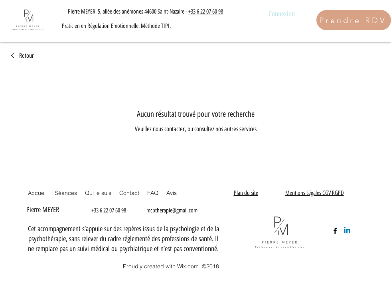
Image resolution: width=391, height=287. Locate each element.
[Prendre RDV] (353, 20)
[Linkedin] (347, 231)
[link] (21, 55)
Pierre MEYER (43, 209)
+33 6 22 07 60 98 (205, 11)
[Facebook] (335, 231)
